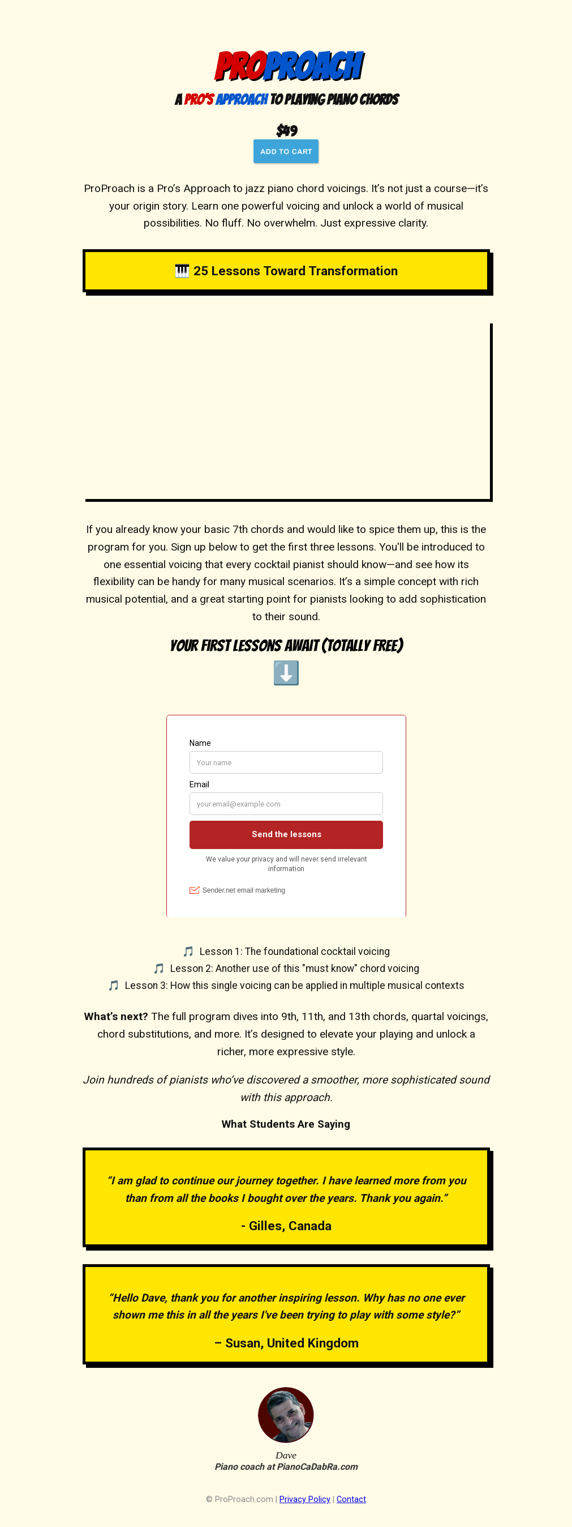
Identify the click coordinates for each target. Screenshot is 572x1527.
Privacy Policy (304, 1499)
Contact (351, 1499)
